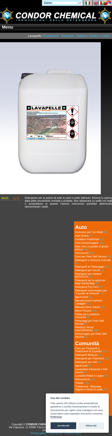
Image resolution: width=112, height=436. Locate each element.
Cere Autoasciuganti (89, 242)
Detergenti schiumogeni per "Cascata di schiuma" (91, 292)
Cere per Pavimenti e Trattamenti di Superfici (91, 350)
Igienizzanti (83, 297)
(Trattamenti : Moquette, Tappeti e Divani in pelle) (76, 36)
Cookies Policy (72, 433)
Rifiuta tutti (91, 425)
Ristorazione (85, 379)
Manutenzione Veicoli (90, 307)
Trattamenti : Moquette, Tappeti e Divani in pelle (91, 388)
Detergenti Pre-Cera (88, 287)
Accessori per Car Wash (91, 232)
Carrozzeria (84, 253)
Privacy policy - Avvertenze (46, 433)
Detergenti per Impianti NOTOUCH (88, 275)
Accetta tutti (63, 425)
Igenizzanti (83, 365)
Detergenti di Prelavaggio (92, 266)
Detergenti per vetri (88, 362)
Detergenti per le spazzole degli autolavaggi (90, 282)
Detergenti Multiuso (88, 354)
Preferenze (56, 417)
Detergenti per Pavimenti (92, 358)
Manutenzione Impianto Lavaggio (88, 302)
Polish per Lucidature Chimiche (87, 316)
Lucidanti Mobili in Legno (91, 375)
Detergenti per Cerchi (89, 270)
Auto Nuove (84, 235)
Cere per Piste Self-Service (92, 256)
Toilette (82, 383)
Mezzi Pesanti (86, 310)
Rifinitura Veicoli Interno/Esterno (86, 329)
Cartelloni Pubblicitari (89, 239)
